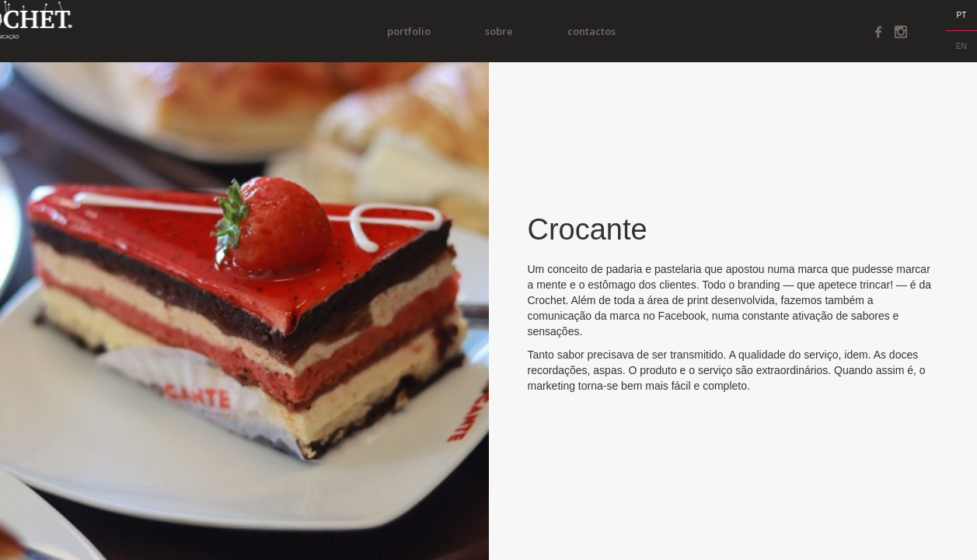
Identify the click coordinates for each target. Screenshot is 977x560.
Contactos (611, 31)
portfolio (428, 31)
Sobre (518, 31)
